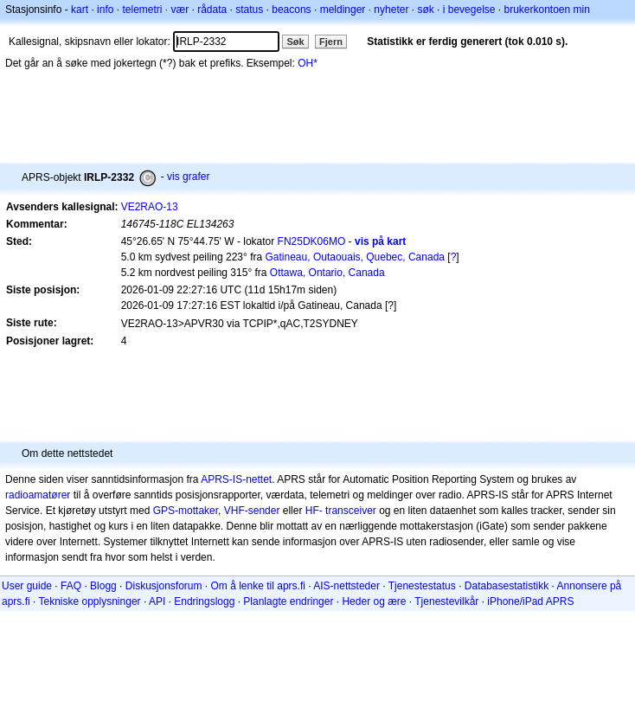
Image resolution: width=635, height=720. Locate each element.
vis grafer (188, 176)
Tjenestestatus (422, 586)
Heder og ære (374, 601)
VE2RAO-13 (149, 207)
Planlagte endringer (288, 601)
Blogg (103, 586)
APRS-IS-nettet (236, 479)
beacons (291, 9)
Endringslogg (204, 601)
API (157, 601)
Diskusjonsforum (163, 586)
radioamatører (37, 495)
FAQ (71, 586)
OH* (308, 63)
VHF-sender (252, 511)
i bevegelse (469, 9)
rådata (212, 9)
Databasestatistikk (506, 586)
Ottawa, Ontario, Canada (327, 273)
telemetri (142, 9)
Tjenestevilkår (446, 601)
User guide (27, 586)
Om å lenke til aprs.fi (258, 586)
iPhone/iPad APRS (530, 601)
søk (425, 9)
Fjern (331, 41)
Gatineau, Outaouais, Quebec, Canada (355, 257)
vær (179, 9)
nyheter (391, 9)
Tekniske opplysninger (89, 601)
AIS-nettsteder (346, 586)
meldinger (343, 9)
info (105, 9)
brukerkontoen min (547, 9)
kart (79, 9)
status (249, 9)
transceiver (350, 511)
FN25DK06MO (312, 241)
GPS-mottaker (185, 511)
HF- (314, 511)
